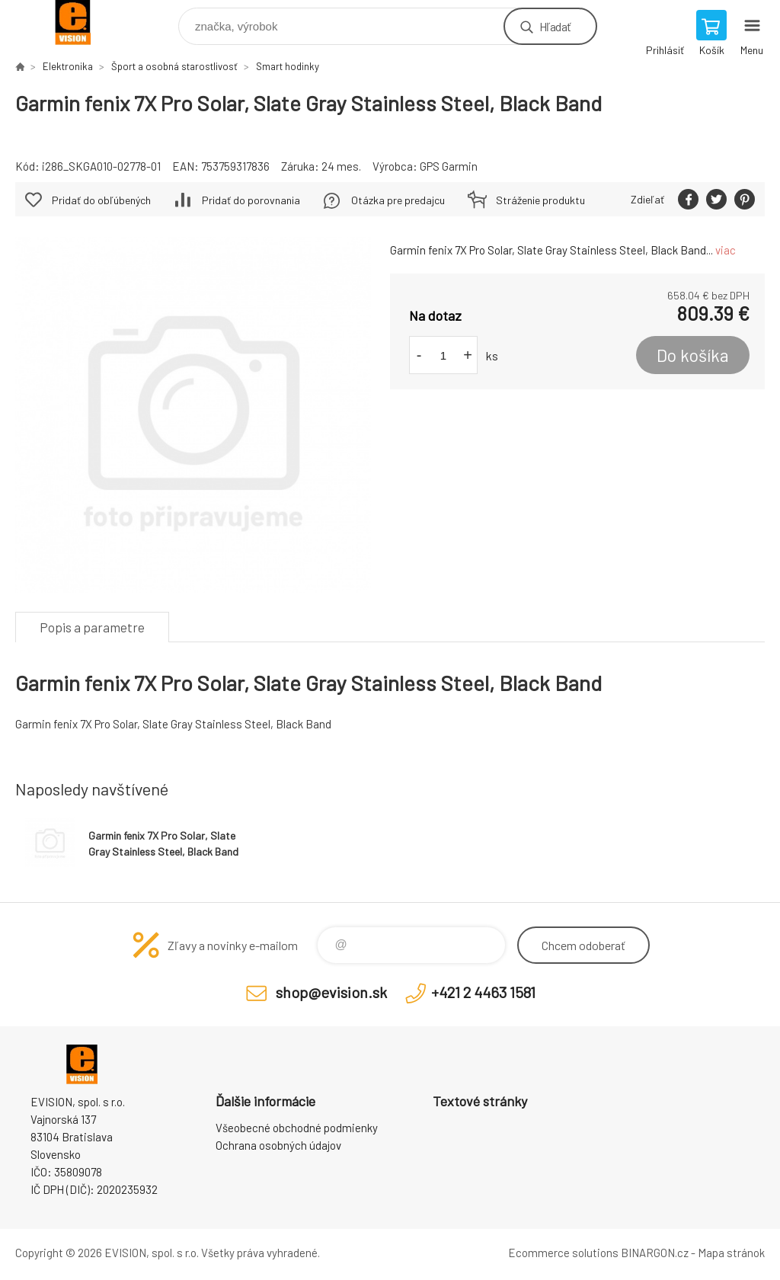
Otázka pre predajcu (398, 200)
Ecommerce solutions (563, 1252)
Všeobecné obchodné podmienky (297, 1127)
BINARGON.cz (655, 1252)
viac (725, 250)
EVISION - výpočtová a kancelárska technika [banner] (82, 22)
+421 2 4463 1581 (483, 992)
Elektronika (68, 66)
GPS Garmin (449, 166)
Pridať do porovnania (251, 200)
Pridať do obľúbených (101, 200)
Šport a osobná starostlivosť (174, 66)
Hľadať (555, 26)
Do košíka (693, 355)
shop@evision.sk (331, 992)
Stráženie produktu (540, 200)
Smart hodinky (287, 66)
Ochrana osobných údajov (278, 1145)
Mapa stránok (731, 1252)
